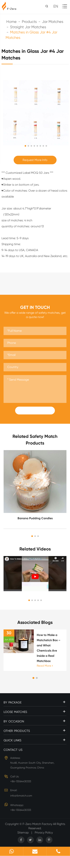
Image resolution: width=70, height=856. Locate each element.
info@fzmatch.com (21, 795)
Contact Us (13, 750)
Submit (35, 410)
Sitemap (23, 832)
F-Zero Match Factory (38, 824)
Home (11, 22)
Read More (45, 665)
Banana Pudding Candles (35, 518)
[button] (32, 536)
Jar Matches (52, 22)
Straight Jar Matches (28, 27)
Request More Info (35, 160)
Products (29, 22)
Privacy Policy (44, 832)
